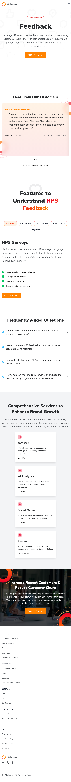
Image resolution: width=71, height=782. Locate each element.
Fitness (5, 648)
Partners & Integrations (11, 682)
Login (4, 723)
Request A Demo (35, 54)
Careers (5, 698)
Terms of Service (9, 748)
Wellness (6, 653)
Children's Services (10, 657)
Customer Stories (9, 668)
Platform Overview (10, 638)
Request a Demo (9, 714)
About (4, 693)
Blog (4, 673)
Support (5, 678)
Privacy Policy (7, 734)
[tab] (10, 223)
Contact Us (6, 703)
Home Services (8, 643)
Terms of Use (7, 743)
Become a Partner (9, 718)
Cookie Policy (7, 739)
